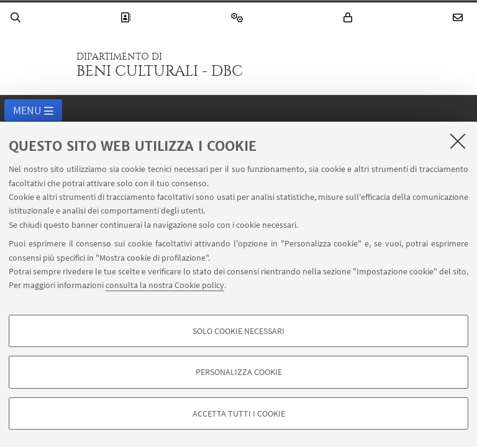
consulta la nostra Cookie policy (165, 285)
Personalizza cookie (239, 371)
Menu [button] (33, 111)
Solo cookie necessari (238, 330)
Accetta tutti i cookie (239, 413)
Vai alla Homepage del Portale (37, 64)
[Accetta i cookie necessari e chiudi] (458, 141)
